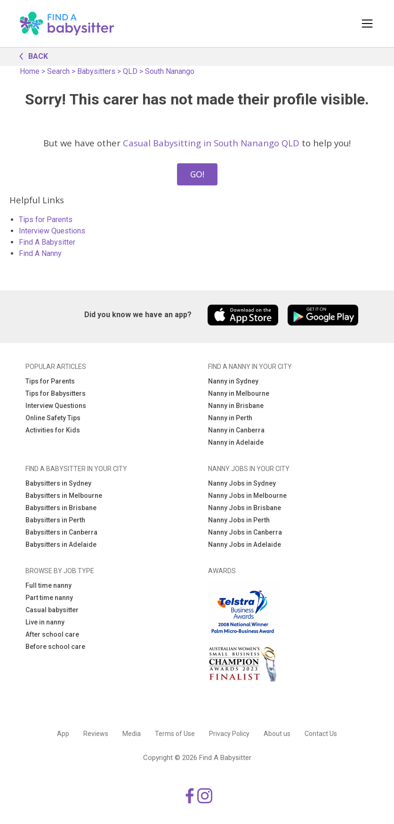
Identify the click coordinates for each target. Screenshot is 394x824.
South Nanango (169, 71)
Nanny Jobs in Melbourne (247, 495)
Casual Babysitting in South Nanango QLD (211, 143)
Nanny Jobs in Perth (239, 520)
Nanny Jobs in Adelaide (244, 544)
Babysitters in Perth (55, 520)
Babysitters (96, 71)
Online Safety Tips (52, 418)
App (63, 733)
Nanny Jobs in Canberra (245, 532)
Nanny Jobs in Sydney (242, 483)
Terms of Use (175, 733)
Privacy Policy (229, 733)
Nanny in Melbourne (238, 393)
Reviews (95, 733)
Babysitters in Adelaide (60, 544)
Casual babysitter (52, 610)
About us (277, 733)
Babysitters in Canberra (61, 532)
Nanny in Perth (230, 418)
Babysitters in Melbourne (63, 495)
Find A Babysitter (47, 242)
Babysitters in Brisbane (60, 508)
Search (58, 71)
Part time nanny (49, 597)
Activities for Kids (52, 430)
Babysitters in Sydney (58, 483)
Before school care (55, 646)
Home (30, 71)
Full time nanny (48, 585)
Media (131, 733)
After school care (52, 634)
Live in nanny (44, 622)
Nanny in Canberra (236, 430)
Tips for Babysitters (55, 393)
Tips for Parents (45, 219)
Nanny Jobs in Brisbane (244, 508)
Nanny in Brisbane (236, 405)
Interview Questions (52, 230)
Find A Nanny (40, 253)
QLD (130, 71)
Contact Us (321, 733)
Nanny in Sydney (233, 381)
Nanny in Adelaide (236, 442)
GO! (197, 174)
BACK (31, 55)
